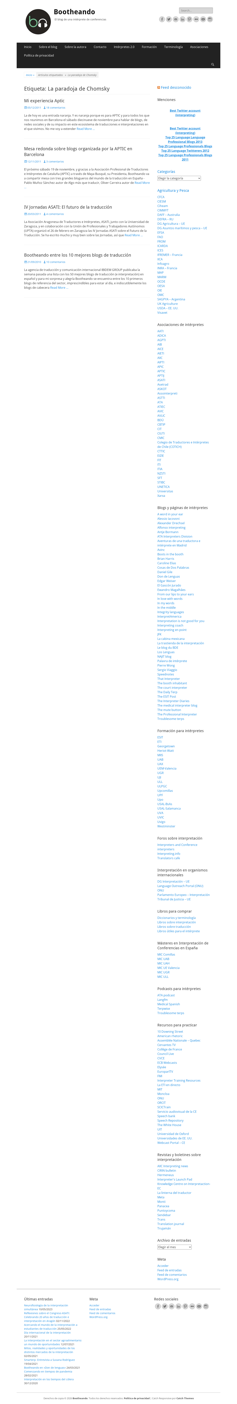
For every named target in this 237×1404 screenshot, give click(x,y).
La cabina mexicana (171, 639)
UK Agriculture (167, 304)
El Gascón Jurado (169, 585)
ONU (160, 890)
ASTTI (161, 398)
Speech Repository (170, 1120)
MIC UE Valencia (168, 968)
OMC (160, 295)
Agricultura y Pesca (173, 190)
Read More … (86, 129)
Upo (160, 800)
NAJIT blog (164, 656)
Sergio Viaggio (167, 670)
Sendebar (164, 1215)
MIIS (160, 755)
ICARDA (162, 246)
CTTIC (161, 451)
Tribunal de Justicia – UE (174, 899)
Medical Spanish (168, 1004)
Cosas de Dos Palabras (173, 568)
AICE (160, 349)
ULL (160, 782)
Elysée (161, 1067)
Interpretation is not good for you (180, 621)
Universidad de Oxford (173, 1134)
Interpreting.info (168, 854)
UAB (160, 759)
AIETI (160, 353)
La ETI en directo (168, 1085)
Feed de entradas (169, 1270)
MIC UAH (163, 963)
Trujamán (164, 1228)
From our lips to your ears (175, 594)
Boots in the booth (170, 554)
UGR (160, 773)
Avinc (161, 550)
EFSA (160, 233)
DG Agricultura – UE (171, 224)
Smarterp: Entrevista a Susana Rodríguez (49, 1360)
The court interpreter (172, 688)
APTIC (161, 371)
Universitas (165, 491)
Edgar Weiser (166, 581)
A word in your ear (170, 514)
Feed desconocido (176, 87)
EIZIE (160, 456)
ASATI (161, 380)
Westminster (166, 826)
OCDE (161, 281)
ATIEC (161, 407)
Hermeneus (165, 1175)
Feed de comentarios (172, 1275)
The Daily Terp (167, 692)
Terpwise (163, 1009)
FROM (161, 241)
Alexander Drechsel (171, 523)
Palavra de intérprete (172, 661)
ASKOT (162, 389)
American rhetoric (170, 1036)
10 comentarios (55, 262)
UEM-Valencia (166, 768)
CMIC (160, 438)
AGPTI (161, 340)
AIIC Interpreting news (172, 1166)
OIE (159, 290)
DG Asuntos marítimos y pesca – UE (182, 228)
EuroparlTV (165, 1072)
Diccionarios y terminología (176, 918)
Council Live (165, 1054)
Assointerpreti (167, 393)
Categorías (166, 171)
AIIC (160, 358)
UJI (159, 777)
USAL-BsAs (164, 804)
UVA (160, 813)
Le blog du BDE (167, 648)
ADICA (161, 336)
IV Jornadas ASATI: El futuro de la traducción (68, 207)
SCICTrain (164, 1107)
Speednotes (165, 674)
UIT (159, 1129)
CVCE (161, 1058)
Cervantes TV (166, 1045)
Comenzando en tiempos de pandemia (48, 1371)
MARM (161, 277)
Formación (149, 47)
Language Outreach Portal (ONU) (180, 886)
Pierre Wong (166, 665)
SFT (159, 478)
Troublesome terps (170, 719)
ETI (159, 742)
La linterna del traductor (174, 1193)
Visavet (162, 313)
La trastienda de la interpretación (180, 643)
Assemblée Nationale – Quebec (179, 1040)
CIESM (161, 201)
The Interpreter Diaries (173, 701)
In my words (165, 603)
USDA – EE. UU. (167, 308)
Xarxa (161, 496)
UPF (160, 795)
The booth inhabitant (172, 683)
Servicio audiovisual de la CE (177, 1112)
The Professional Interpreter (177, 714)
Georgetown (166, 746)
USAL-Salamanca (169, 808)
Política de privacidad (39, 55)
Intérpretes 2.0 (124, 47)
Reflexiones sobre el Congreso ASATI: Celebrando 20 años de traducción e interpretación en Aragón (47, 1317)
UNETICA (163, 487)
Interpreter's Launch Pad (174, 1179)
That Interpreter (168, 679)
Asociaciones (199, 47)
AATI (160, 331)
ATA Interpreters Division (174, 536)
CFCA (160, 197)
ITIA (159, 469)
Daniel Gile (164, 572)
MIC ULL (162, 977)
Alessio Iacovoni (168, 519)
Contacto (100, 47)
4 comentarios (55, 214)
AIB (159, 344)
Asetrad (162, 384)
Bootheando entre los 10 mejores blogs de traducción (77, 255)
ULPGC (162, 786)
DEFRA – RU (165, 219)
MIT (159, 1089)
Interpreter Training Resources (179, 1080)
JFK (159, 634)
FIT (159, 460)
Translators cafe (168, 858)
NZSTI (161, 473)
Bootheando (74, 12)
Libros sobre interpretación (176, 922)
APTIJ (160, 376)
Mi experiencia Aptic (44, 100)
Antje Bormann (167, 532)
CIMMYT (162, 210)
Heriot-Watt (165, 751)
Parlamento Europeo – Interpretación (183, 895)
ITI (159, 465)
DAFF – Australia (168, 215)
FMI (159, 1076)
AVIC (160, 411)
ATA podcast (166, 995)
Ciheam (162, 206)
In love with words (170, 599)
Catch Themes (185, 1398)
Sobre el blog (48, 47)
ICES (160, 250)
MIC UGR (163, 972)
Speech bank (166, 1116)
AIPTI (160, 362)
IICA (160, 259)
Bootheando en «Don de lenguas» (45, 1367)
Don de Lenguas (168, 576)
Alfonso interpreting (171, 528)
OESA (161, 286)
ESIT (160, 737)
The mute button (169, 710)
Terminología (173, 47)
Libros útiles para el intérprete (178, 931)
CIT (159, 429)
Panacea (163, 1206)
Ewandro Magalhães (171, 590)
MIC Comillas (166, 954)
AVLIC (161, 416)
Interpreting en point (172, 630)
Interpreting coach (170, 625)
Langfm (162, 1000)
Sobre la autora (75, 47)
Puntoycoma (166, 1211)
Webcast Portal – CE (171, 1143)
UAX (160, 764)
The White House (169, 1125)
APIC (160, 367)
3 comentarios (55, 161)
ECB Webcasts (167, 1063)
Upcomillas (165, 791)
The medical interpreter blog (177, 705)
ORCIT (161, 1103)
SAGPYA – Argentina (171, 299)
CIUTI (161, 433)
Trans (161, 1219)
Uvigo (161, 822)
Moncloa (163, 1094)
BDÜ (160, 420)
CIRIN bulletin (166, 1170)
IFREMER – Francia (169, 255)
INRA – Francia (167, 268)
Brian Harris (165, 559)
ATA (160, 402)
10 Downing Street (170, 1032)
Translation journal (170, 1224)
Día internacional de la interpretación (47, 1332)
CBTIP (161, 424)
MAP (160, 273)
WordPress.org (167, 1279)
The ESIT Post (166, 696)
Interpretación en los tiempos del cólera (49, 1379)
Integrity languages (170, 612)
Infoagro (163, 264)
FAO (160, 237)
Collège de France (169, 1049)
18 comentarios (55, 107)
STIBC (161, 482)
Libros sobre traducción (174, 927)
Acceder (163, 1266)
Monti (161, 1202)
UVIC (160, 817)
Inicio (27, 47)
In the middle (166, 608)
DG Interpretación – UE (173, 881)
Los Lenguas (166, 652)
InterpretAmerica (169, 616)
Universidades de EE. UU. (174, 1138)
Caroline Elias (166, 563)
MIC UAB (163, 959)
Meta (160, 1197)
